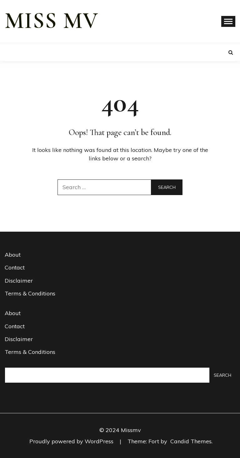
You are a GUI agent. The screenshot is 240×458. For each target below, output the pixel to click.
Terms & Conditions (30, 293)
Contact (15, 267)
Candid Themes (191, 441)
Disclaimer (19, 280)
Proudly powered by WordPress (72, 441)
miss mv (51, 20)
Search (222, 375)
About (13, 254)
